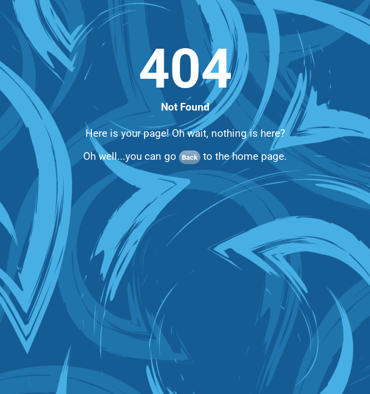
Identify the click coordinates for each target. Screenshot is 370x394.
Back (190, 157)
